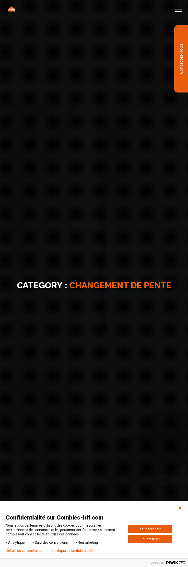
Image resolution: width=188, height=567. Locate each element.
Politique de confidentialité (72, 551)
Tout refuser (150, 539)
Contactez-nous (181, 59)
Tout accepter (150, 529)
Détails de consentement (25, 551)
